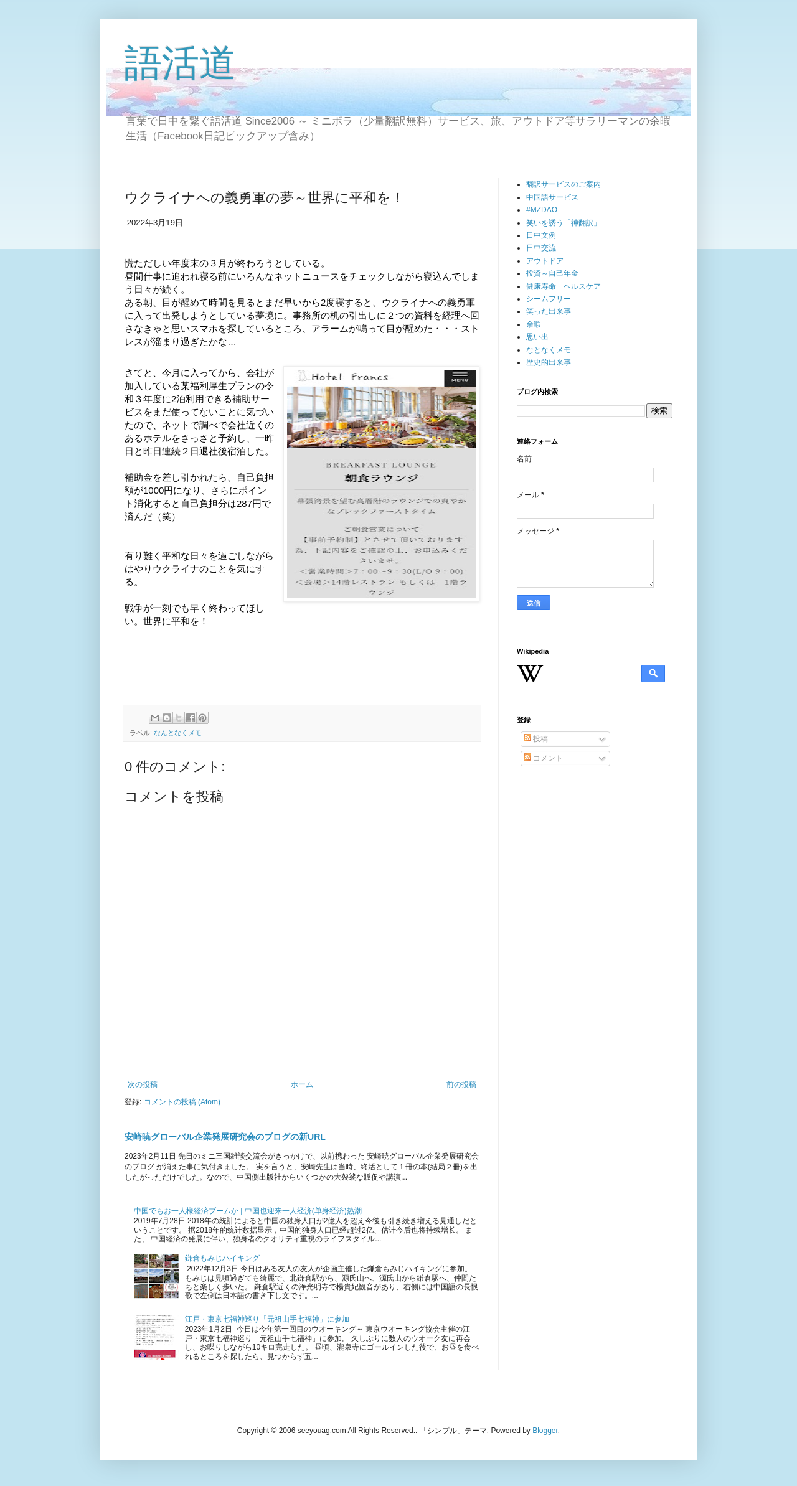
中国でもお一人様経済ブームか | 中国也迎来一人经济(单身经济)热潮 (248, 1210)
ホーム (302, 1084)
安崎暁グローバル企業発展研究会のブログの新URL (225, 1137)
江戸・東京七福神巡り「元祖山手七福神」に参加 (267, 1319)
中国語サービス (552, 197)
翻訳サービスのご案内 (563, 184)
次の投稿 (143, 1084)
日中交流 (541, 247)
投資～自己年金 (552, 273)
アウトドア (545, 260)
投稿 (536, 739)
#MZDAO (541, 209)
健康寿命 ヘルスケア (563, 286)
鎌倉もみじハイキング (222, 1258)
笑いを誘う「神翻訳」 (563, 223)
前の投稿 (461, 1084)
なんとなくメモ (178, 732)
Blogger (545, 1430)
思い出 (537, 336)
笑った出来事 (548, 311)
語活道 (181, 63)
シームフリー (548, 298)
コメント (543, 758)
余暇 (533, 324)
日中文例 (541, 235)
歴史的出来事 (548, 362)
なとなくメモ (548, 350)
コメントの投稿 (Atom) (182, 1102)
